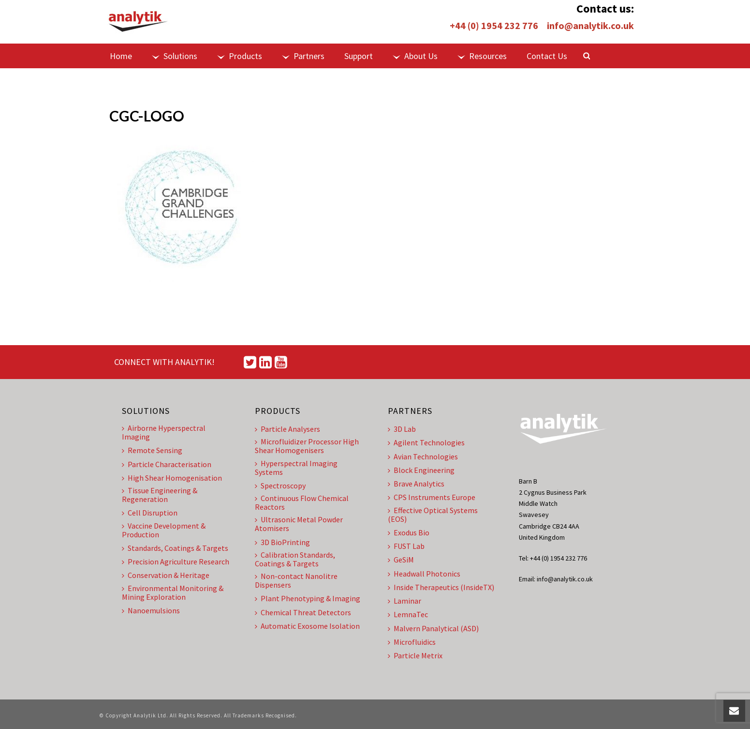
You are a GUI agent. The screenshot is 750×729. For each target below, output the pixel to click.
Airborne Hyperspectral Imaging (164, 432)
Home (121, 55)
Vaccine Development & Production (164, 530)
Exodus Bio (408, 532)
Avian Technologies (423, 456)
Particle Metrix (415, 655)
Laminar (404, 600)
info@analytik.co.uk (590, 25)
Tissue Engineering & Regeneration (159, 494)
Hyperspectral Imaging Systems (296, 467)
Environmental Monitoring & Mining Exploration (172, 592)
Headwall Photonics (424, 573)
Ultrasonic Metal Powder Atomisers (299, 523)
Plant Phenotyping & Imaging (307, 598)
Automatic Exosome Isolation (307, 626)
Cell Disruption (149, 512)
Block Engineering (421, 470)
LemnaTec (408, 614)
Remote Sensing (152, 450)
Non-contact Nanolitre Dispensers (296, 580)
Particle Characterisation (166, 464)
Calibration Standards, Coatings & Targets (295, 559)
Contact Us (547, 55)
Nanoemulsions (151, 610)
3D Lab (402, 429)
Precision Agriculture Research (175, 561)
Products (239, 55)
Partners (303, 55)
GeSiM (401, 559)
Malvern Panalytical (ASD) (433, 628)
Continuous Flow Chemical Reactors (302, 502)
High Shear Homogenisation (172, 477)
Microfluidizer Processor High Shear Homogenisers (307, 446)
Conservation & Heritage (165, 575)
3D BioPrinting (282, 542)
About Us (415, 55)
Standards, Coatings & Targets (175, 548)
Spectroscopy (280, 485)
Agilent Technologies (426, 442)
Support (358, 55)
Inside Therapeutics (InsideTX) (441, 587)
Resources (482, 55)
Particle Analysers (287, 429)
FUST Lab (406, 546)
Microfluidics (412, 642)
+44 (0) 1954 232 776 (494, 25)
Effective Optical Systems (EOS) (433, 514)
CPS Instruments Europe (431, 497)
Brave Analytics (416, 483)
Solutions (174, 55)
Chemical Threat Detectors (303, 612)
